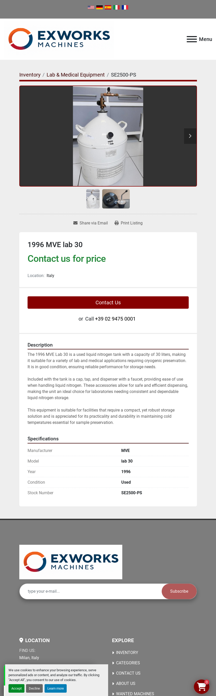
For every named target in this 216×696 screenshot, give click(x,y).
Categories (128, 662)
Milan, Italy (29, 657)
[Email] (91, 591)
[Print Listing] (128, 223)
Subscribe (179, 591)
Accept (16, 688)
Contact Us (108, 302)
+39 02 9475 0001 (115, 319)
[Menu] (192, 39)
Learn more (55, 688)
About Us (125, 683)
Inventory (127, 652)
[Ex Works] (70, 561)
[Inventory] (29, 75)
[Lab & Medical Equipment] (76, 75)
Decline (34, 688)
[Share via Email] (90, 223)
